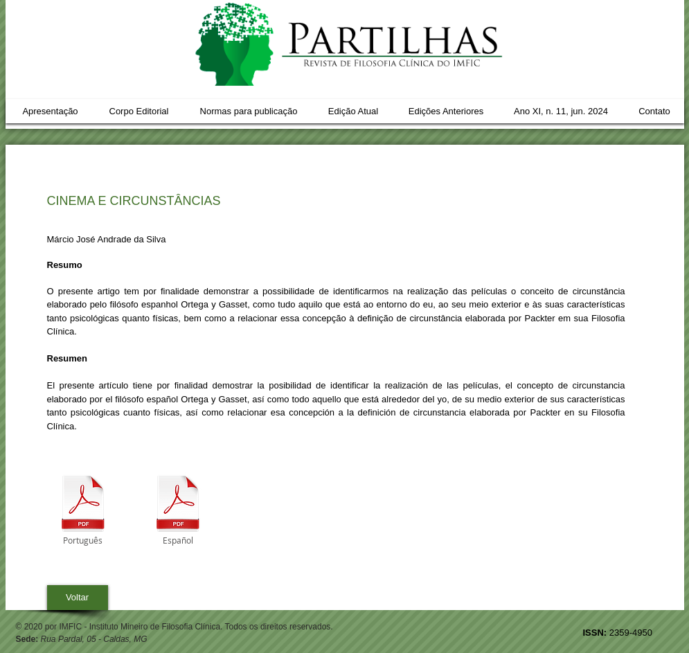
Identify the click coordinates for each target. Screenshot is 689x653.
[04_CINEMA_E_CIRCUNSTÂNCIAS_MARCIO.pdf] (83, 505)
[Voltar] (77, 597)
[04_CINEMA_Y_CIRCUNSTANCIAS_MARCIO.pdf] (178, 505)
